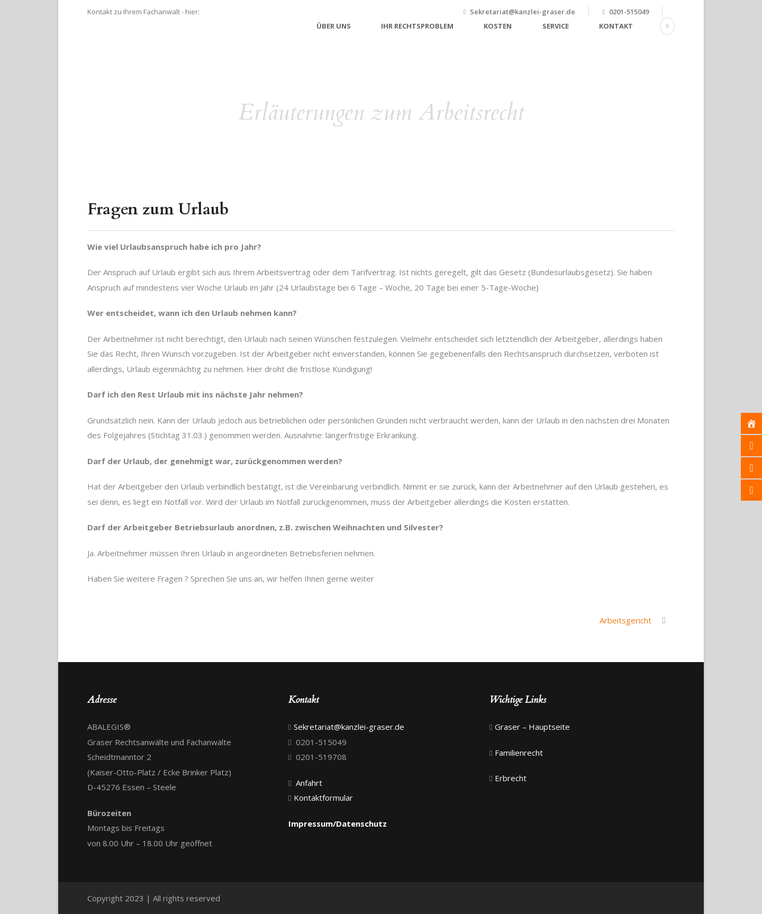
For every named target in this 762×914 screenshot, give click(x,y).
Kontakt (616, 26)
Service (555, 26)
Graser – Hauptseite (532, 726)
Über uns (333, 26)
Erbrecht (511, 778)
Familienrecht (519, 752)
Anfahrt (308, 782)
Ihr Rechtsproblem (417, 26)
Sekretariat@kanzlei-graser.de (522, 11)
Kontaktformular (323, 797)
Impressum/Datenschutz (337, 823)
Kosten (498, 26)
